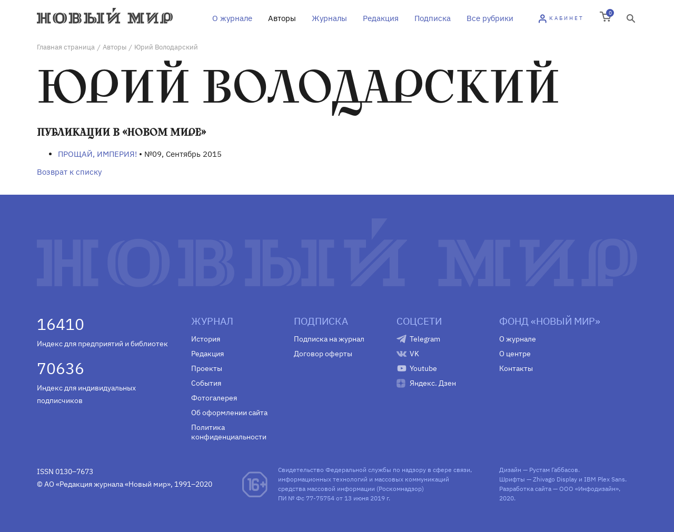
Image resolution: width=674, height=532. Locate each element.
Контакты (516, 368)
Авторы (282, 18)
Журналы (329, 18)
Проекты (206, 368)
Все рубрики (490, 18)
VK (414, 353)
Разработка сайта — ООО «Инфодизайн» (559, 489)
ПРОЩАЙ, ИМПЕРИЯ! (97, 154)
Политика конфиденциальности (228, 432)
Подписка (432, 18)
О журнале (232, 18)
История (205, 339)
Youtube (423, 368)
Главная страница (66, 47)
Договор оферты (323, 353)
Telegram (425, 339)
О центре (515, 353)
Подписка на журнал (329, 339)
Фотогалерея (214, 398)
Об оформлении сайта (229, 412)
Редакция (381, 18)
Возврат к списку (69, 172)
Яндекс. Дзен (433, 383)
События (206, 383)
